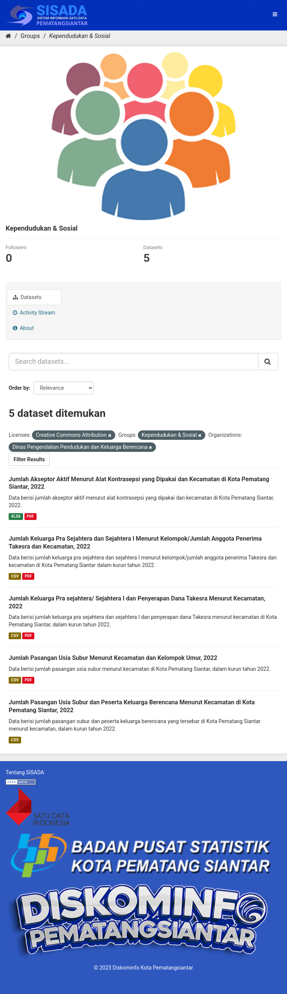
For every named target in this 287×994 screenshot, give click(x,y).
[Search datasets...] (133, 361)
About (23, 328)
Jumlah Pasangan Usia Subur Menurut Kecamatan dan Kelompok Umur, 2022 (113, 657)
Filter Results (29, 459)
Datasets (27, 297)
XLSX (15, 516)
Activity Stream (34, 313)
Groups (30, 36)
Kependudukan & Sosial (79, 36)
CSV (14, 576)
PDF (30, 516)
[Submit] (268, 361)
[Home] (8, 36)
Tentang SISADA (25, 772)
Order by (19, 388)
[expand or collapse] (275, 14)
